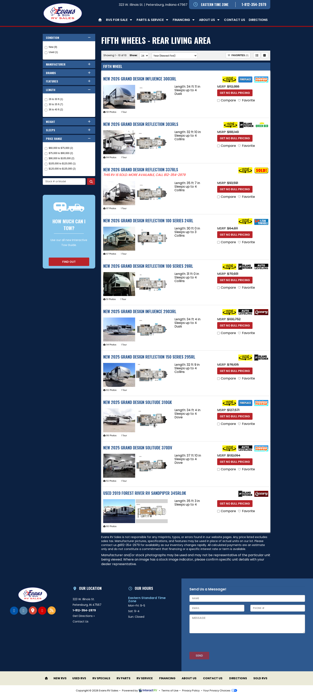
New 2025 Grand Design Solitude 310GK (137, 402)
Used (51, 52)
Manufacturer (68, 64)
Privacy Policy (191, 690)
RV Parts (123, 678)
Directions (258, 20)
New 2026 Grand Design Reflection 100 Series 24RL (148, 221)
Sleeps (68, 130)
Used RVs (79, 678)
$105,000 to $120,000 (60, 163)
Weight (68, 122)
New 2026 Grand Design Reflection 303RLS (140, 124)
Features (68, 81)
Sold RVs (260, 678)
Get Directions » (84, 616)
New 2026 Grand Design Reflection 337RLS (140, 170)
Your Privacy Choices (220, 690)
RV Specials (101, 678)
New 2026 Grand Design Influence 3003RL (139, 79)
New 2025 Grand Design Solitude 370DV (137, 448)
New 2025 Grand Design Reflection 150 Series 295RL (149, 357)
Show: (134, 55)
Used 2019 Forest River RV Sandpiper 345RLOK (144, 493)
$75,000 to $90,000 (59, 153)
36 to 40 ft (54, 109)
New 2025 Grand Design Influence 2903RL (139, 311)
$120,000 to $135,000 (60, 169)
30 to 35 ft (54, 104)
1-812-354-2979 (254, 4)
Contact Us (234, 20)
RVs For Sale (119, 20)
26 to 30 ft (54, 99)
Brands (68, 73)
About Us (209, 20)
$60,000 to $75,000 (59, 148)
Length (68, 90)
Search (91, 181)
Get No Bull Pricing (235, 93)
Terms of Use (169, 690)
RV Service (145, 678)
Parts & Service (153, 20)
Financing (184, 20)
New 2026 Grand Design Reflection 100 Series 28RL (148, 266)
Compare (228, 100)
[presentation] (219, 644)
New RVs (59, 678)
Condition (68, 37)
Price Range (68, 138)
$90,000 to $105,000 (59, 158)
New (51, 47)
